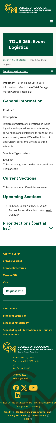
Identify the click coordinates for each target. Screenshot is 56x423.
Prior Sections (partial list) (28, 226)
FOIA (28, 419)
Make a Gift (10, 275)
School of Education (14, 315)
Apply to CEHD (11, 253)
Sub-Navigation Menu (15, 71)
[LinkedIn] (17, 395)
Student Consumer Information (34, 412)
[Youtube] (33, 388)
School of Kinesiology (16, 322)
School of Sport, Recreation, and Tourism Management (27, 332)
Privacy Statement (18, 415)
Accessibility (40, 415)
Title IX (9, 412)
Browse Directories (14, 268)
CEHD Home (10, 308)
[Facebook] (16, 388)
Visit (5, 282)
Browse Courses (12, 260)
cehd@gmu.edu (21, 378)
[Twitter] (24, 388)
